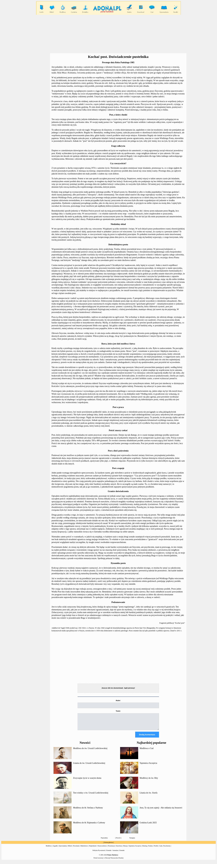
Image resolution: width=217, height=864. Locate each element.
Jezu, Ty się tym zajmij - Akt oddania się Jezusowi (161, 810)
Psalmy (150, 848)
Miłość (70, 848)
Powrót (118, 840)
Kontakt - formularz (113, 853)
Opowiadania (63, 848)
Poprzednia (104, 840)
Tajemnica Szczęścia (148, 766)
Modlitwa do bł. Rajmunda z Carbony (89, 825)
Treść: (118, 711)
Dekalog (144, 848)
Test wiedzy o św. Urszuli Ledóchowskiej (90, 795)
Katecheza (119, 848)
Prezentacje (111, 848)
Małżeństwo (84, 848)
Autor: (118, 700)
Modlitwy (49, 848)
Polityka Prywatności (99, 853)
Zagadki (55, 848)
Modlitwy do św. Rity (149, 781)
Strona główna (108, 845)
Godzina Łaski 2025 (148, 825)
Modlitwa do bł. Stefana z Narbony (88, 810)
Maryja (125, 848)
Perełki (156, 848)
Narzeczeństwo (102, 848)
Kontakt (122, 853)
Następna (132, 840)
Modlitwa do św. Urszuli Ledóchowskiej (90, 751)
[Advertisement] (108, 34)
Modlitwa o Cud (147, 751)
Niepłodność (93, 848)
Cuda (160, 848)
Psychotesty (167, 848)
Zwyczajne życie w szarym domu (87, 781)
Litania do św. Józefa (148, 795)
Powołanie (76, 848)
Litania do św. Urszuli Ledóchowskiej (89, 766)
